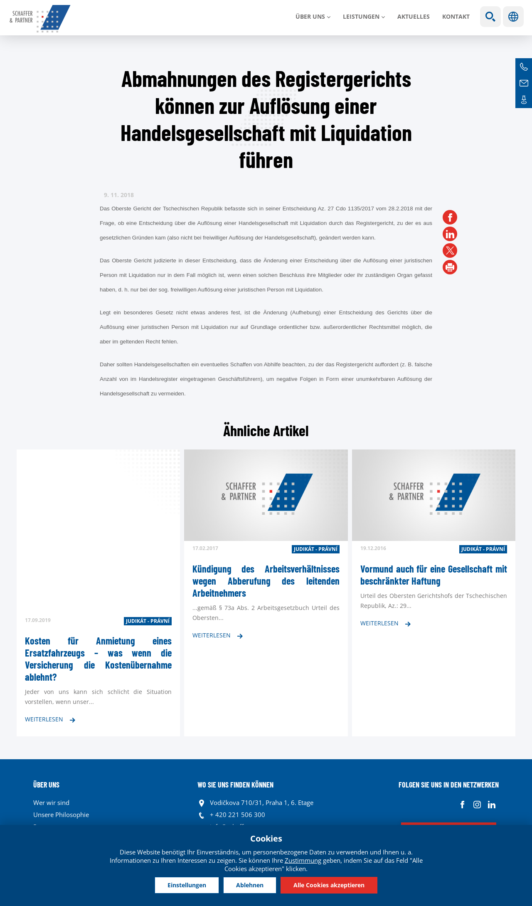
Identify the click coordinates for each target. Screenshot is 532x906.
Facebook (462, 804)
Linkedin (491, 804)
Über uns (310, 16)
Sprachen (513, 16)
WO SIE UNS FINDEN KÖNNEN (235, 784)
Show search (490, 16)
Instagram (477, 804)
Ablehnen (250, 885)
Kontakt (456, 16)
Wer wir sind (51, 802)
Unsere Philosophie (61, 814)
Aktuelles (413, 16)
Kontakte (523, 99)
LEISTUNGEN (361, 16)
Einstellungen (186, 885)
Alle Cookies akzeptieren (329, 885)
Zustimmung (303, 860)
